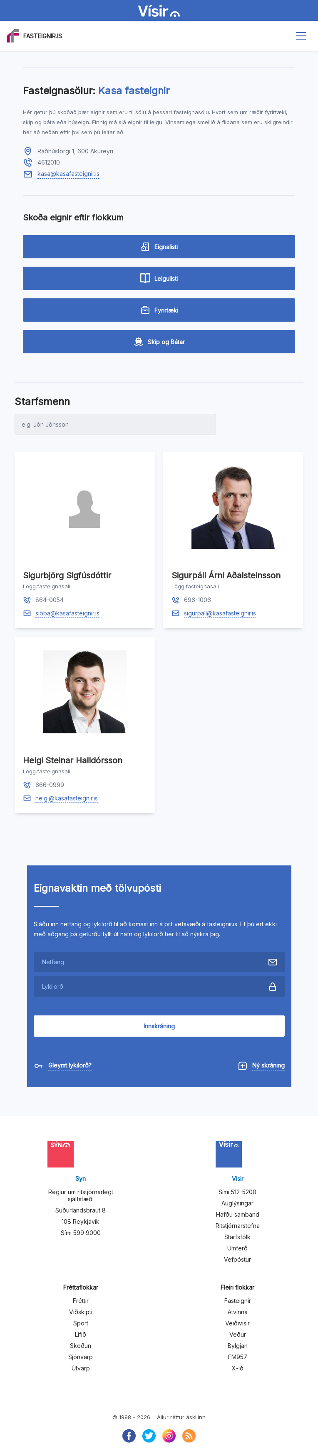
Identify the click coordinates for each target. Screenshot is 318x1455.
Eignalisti (159, 247)
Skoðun (80, 1345)
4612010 (48, 162)
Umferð (237, 1248)
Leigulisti (159, 278)
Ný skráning (268, 1065)
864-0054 (49, 599)
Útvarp (81, 1368)
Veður (237, 1334)
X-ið (237, 1368)
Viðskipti (80, 1311)
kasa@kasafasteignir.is (68, 173)
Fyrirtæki (159, 310)
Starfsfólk (237, 1236)
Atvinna (238, 1311)
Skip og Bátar (159, 342)
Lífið (80, 1334)
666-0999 (49, 784)
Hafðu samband (237, 1214)
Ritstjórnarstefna (238, 1225)
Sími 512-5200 (237, 1191)
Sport (80, 1323)
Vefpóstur (237, 1259)
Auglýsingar (237, 1203)
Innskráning (159, 1026)
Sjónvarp (80, 1356)
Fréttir (81, 1300)
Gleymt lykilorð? (70, 1065)
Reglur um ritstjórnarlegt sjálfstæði (80, 1195)
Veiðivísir (237, 1323)
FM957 (237, 1356)
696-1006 (197, 599)
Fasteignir (237, 1300)
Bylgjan (238, 1345)
